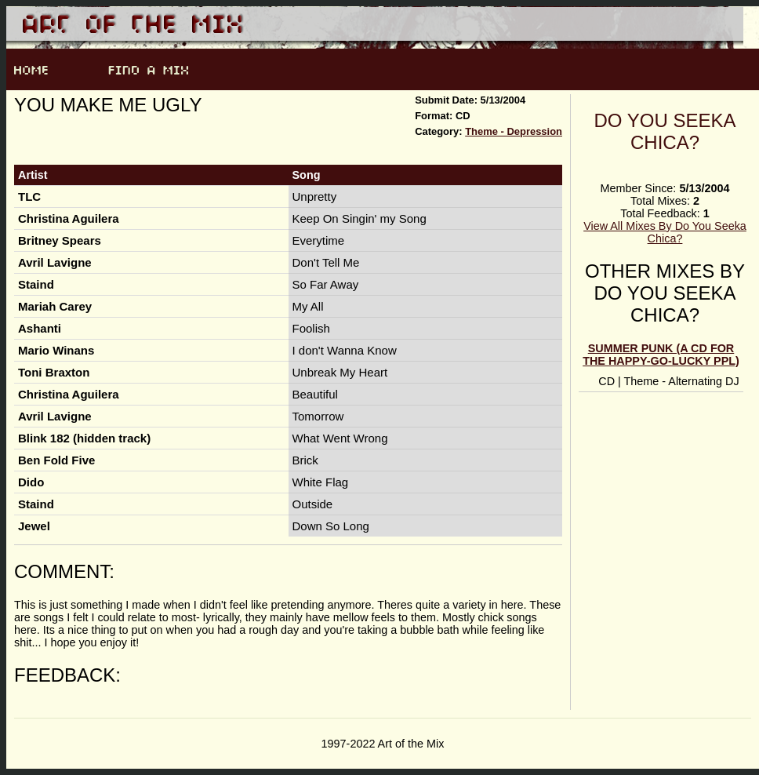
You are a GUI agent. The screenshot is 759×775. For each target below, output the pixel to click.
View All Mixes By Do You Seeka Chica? (664, 232)
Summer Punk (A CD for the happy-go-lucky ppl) (661, 354)
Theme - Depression (513, 131)
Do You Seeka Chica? (665, 131)
